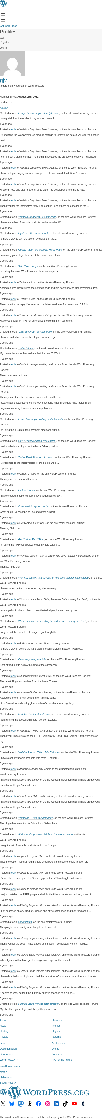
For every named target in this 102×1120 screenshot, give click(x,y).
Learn (3, 1043)
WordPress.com (10, 1066)
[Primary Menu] (2, 38)
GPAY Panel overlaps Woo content (37, 441)
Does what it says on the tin (33, 506)
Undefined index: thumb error (34, 714)
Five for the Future (62, 1059)
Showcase (57, 1020)
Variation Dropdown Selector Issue (37, 217)
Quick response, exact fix (32, 659)
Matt (3, 1072)
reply (13, 129)
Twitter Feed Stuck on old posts (35, 457)
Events (55, 1048)
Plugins (56, 1031)
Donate (57, 1054)
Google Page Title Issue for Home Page (40, 249)
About (3, 1020)
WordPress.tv (9, 1059)
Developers (6, 1054)
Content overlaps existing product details (40, 419)
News (3, 1025)
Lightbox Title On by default (33, 233)
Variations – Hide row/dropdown (35, 818)
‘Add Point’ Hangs (28, 266)
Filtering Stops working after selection (38, 1004)
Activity (4, 107)
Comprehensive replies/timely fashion (38, 113)
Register (4, 42)
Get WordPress (8, 26)
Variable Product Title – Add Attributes (39, 752)
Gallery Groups (26, 490)
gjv (3, 80)
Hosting (4, 1031)
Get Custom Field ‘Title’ (31, 539)
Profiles (8, 31)
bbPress (6, 1077)
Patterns (56, 1036)
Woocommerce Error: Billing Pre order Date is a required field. (52, 621)
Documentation (8, 1048)
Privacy (4, 1036)
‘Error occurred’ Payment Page (35, 331)
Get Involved (59, 1043)
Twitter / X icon (26, 348)
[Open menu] (3, 14)
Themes (56, 1025)
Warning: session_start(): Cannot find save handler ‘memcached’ (53, 577)
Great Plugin (25, 922)
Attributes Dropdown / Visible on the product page (45, 834)
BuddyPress (8, 1082)
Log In (3, 47)
